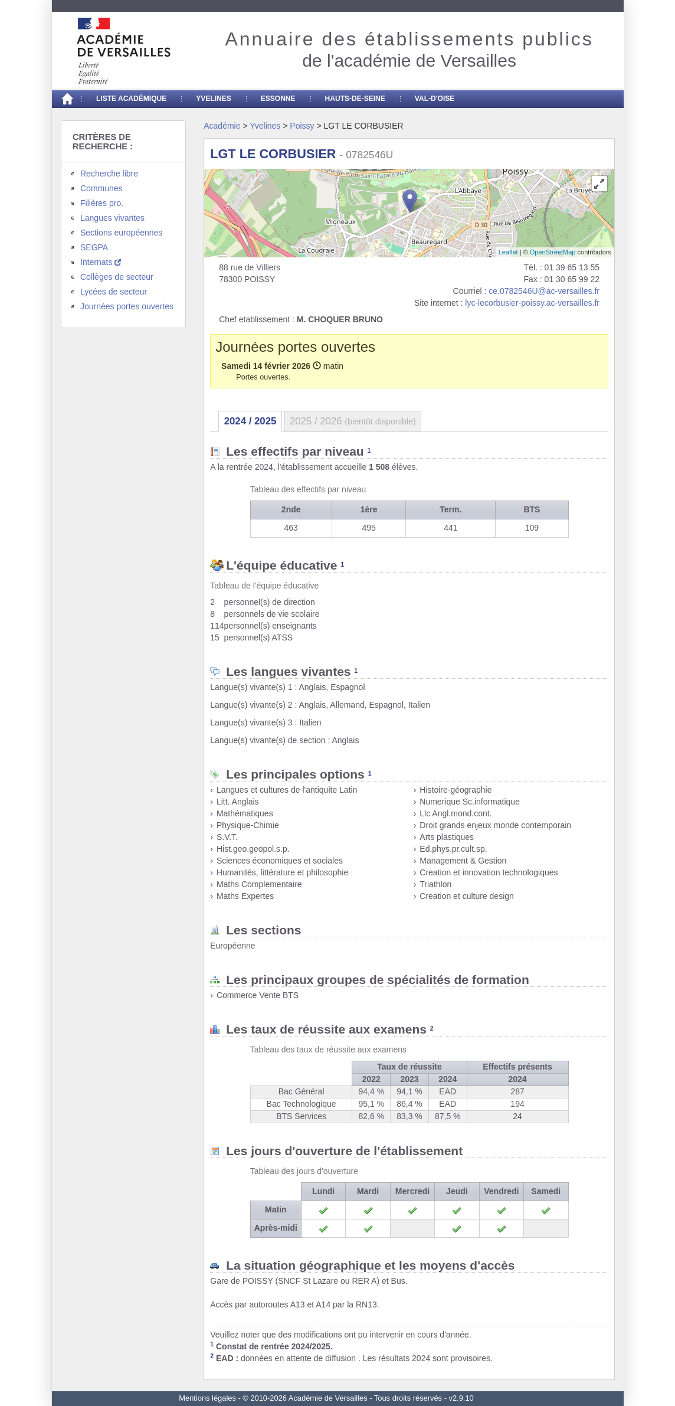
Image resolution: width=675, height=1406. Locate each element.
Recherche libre (109, 173)
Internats (100, 262)
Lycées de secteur (113, 291)
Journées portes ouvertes (126, 306)
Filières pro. (101, 203)
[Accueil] (66, 99)
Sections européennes (121, 232)
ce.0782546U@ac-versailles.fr (544, 291)
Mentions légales (207, 1398)
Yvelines (213, 98)
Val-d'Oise (434, 98)
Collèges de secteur (116, 277)
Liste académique (131, 98)
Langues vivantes (112, 218)
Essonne (278, 98)
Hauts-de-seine (355, 98)
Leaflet (508, 252)
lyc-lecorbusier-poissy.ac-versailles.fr (532, 303)
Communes (101, 188)
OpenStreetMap (553, 252)
